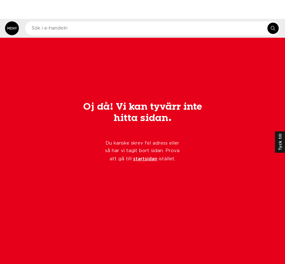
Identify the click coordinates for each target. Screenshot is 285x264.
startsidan (145, 158)
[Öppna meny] (12, 28)
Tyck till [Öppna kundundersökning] (280, 142)
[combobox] (152, 28)
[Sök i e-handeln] (273, 28)
